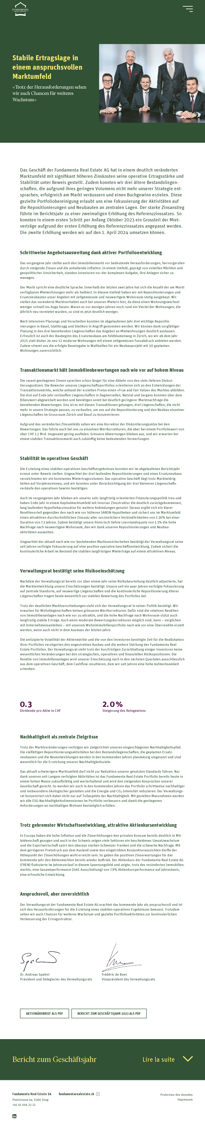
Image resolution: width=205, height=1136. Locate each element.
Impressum (185, 1099)
